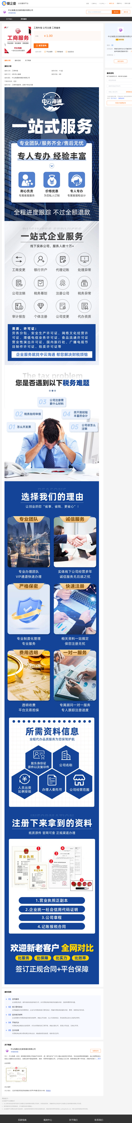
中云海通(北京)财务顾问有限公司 (20, 10)
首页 (87, 3)
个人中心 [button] (102, 3)
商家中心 (119, 3)
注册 (129, 3)
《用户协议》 (113, 98)
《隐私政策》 (121, 98)
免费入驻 (111, 3)
